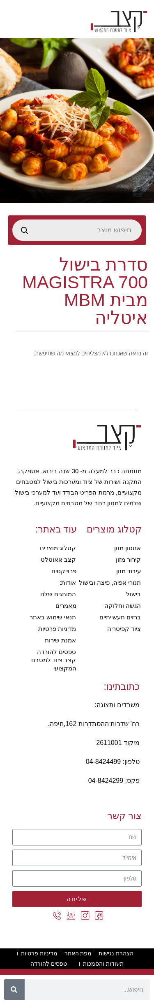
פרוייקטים (63, 570)
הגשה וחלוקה (122, 605)
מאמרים (65, 605)
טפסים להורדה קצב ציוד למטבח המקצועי (53, 660)
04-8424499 (103, 761)
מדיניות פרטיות (57, 628)
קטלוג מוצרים (58, 547)
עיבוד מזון (128, 570)
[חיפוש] (14, 989)
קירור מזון (128, 559)
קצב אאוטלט (58, 559)
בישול (133, 594)
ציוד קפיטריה (124, 628)
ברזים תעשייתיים (120, 617)
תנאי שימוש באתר (53, 617)
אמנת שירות (60, 640)
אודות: (68, 582)
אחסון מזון (127, 547)
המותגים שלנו (58, 594)
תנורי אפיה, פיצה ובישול (110, 582)
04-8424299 (105, 780)
